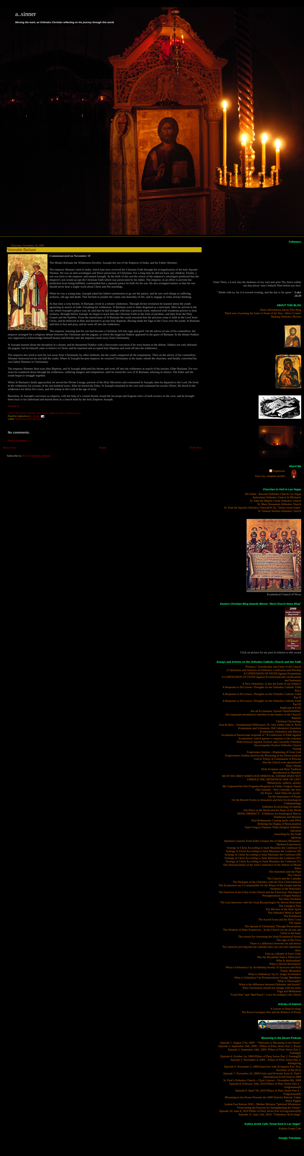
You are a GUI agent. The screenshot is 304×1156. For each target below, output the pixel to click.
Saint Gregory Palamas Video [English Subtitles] (273, 827)
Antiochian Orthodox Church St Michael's (277, 497)
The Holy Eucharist (290, 899)
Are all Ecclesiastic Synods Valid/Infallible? (275, 711)
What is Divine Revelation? (285, 963)
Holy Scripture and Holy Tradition (281, 769)
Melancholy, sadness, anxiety (284, 782)
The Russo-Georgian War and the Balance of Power (271, 1012)
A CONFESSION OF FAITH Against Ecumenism (272, 673)
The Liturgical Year (290, 905)
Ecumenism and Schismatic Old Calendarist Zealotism (269, 728)
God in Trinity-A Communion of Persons (277, 758)
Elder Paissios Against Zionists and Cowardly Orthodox (269, 741)
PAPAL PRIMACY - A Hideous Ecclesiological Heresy (269, 813)
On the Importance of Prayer (284, 796)
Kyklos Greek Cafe (290, 1128)
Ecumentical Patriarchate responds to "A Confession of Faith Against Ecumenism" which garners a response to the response (261, 736)
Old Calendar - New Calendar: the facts (278, 789)
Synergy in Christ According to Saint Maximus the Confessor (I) (264, 847)
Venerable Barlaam (21, 250)
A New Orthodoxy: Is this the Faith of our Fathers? (271, 683)
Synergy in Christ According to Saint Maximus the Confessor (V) (263, 861)
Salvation (295, 830)
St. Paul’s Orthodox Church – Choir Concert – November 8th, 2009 (262, 1080)
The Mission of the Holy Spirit (283, 909)
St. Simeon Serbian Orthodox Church (279, 511)
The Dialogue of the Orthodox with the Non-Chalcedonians (267, 881)
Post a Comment (17, 440)
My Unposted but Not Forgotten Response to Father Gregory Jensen (261, 786)
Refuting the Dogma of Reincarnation (279, 823)
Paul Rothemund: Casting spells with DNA (276, 820)
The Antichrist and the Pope (285, 871)
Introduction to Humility (287, 772)
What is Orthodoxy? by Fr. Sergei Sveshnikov (274, 974)
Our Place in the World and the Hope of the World (272, 810)
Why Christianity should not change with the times (271, 987)
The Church (294, 875)
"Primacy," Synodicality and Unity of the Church (273, 666)
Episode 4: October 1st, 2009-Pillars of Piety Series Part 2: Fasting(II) (260, 1056)
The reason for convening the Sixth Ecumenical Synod (269, 936)
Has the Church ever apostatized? (282, 762)
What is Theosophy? (289, 981)
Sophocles (279, 470)
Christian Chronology (288, 721)
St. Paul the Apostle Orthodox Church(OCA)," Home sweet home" (262, 507)
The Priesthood (292, 916)
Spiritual (296, 837)
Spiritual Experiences (288, 844)
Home (102, 447)
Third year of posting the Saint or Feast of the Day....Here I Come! (263, 313)
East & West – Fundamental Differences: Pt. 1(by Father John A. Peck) (260, 724)
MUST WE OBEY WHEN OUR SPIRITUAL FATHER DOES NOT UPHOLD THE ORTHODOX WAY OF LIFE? (261, 777)
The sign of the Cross (288, 940)
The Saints (295, 922)
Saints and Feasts (34, 419)
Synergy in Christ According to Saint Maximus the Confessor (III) (263, 854)
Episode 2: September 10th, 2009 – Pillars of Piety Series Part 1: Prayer (259, 1046)
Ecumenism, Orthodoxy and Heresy (280, 731)
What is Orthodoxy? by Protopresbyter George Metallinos (267, 977)
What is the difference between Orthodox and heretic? (270, 984)
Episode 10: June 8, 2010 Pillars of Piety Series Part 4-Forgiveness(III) (260, 1111)
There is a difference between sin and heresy (275, 943)
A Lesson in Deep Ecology (285, 1008)
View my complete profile (270, 476)
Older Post (195, 447)
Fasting (297, 748)
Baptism (296, 717)
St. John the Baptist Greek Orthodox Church (275, 500)
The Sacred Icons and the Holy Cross (279, 919)
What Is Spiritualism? (288, 960)
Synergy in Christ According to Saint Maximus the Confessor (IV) (263, 858)
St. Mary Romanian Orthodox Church (279, 504)
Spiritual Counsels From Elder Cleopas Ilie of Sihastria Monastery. (262, 840)
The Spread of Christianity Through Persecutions (273, 926)
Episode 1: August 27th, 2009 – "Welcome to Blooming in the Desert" (260, 1042)
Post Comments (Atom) (36, 455)
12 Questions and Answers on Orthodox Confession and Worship (263, 670)
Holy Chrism (293, 765)
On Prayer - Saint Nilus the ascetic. (280, 793)
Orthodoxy (20, 419)
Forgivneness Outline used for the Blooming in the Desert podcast (263, 755)
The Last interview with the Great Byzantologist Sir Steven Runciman (260, 902)
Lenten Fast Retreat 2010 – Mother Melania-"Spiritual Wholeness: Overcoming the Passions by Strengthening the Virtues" (262, 1105)
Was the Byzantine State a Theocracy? (279, 957)
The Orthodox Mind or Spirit (284, 912)
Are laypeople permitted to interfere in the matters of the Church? (263, 714)
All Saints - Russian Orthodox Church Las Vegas (273, 493)
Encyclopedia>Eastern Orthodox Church (277, 745)
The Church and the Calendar (284, 878)
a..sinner (25, 13)
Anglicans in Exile (290, 707)
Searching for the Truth (287, 834)
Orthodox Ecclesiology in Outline (281, 806)
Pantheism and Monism (287, 817)
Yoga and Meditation (289, 991)
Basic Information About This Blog (280, 309)
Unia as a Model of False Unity (283, 953)
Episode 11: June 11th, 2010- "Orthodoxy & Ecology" (270, 1114)
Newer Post (9, 447)
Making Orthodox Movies (286, 316)
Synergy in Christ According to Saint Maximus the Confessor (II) (263, 851)
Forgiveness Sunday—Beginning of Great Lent (274, 752)
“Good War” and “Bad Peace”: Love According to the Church (265, 994)
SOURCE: (14, 406)
